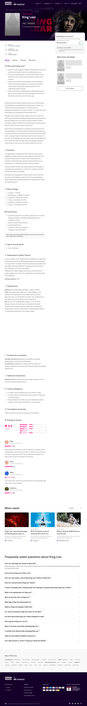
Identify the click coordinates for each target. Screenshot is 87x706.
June (35, 665)
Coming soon (35, 659)
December (76, 665)
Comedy (77, 659)
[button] (38, 3)
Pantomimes (25, 662)
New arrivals (26, 659)
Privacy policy (28, 690)
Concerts (40, 662)
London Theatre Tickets (11, 10)
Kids (58, 662)
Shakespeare (31, 23)
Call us (8, 687)
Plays (19, 10)
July (40, 665)
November (67, 665)
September (52, 665)
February (14, 665)
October (60, 665)
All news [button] (71, 508)
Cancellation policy (29, 695)
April (26, 665)
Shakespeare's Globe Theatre (32, 27)
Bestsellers (17, 659)
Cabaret (33, 662)
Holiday (43, 659)
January (7, 665)
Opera (12, 662)
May (30, 665)
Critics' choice (52, 659)
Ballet (18, 662)
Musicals (65, 659)
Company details (28, 687)
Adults (70, 662)
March (20, 665)
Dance (6, 662)
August (45, 665)
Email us (9, 690)
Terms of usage (28, 693)
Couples (64, 662)
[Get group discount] (61, 42)
